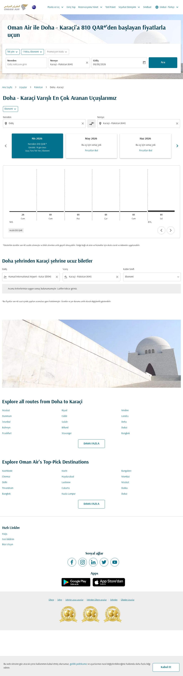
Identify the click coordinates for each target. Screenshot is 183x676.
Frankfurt (7, 433)
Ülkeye (51, 600)
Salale (65, 422)
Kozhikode (7, 471)
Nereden (11, 60)
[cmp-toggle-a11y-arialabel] (91, 123)
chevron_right (171, 230)
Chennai (6, 476)
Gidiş (96, 60)
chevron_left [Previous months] (6, 146)
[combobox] (26, 64)
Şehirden (113, 600)
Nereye (54, 60)
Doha (124, 422)
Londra (124, 416)
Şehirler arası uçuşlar (74, 600)
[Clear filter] (57, 277)
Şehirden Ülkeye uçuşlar (97, 600)
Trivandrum (7, 488)
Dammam (7, 416)
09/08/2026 (99, 64)
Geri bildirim (8, 539)
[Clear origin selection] (83, 123)
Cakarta (66, 488)
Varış (65, 269)
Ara (163, 62)
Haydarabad (68, 476)
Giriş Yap (71, 7)
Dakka (124, 488)
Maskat (6, 410)
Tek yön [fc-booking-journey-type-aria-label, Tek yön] (10, 51)
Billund (65, 427)
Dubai (124, 427)
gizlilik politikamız (78, 664)
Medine (125, 410)
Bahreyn (6, 427)
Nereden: (7, 117)
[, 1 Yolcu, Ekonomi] (31, 52)
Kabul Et (166, 667)
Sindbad (147, 7)
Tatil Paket (110, 7)
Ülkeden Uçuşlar (127, 600)
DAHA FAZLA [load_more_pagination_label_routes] (91, 443)
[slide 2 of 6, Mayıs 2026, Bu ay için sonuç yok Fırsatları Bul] (91, 146)
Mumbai (125, 476)
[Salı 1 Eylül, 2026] (161, 211)
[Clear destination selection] (177, 123)
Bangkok (125, 433)
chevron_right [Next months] (177, 146)
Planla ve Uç (56, 7)
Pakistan (38, 87)
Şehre (59, 600)
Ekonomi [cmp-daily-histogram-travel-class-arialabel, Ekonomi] (8, 109)
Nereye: (101, 117)
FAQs (4, 534)
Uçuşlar (23, 87)
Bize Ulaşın (7, 544)
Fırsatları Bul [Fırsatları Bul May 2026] (91, 150)
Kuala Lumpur (69, 494)
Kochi (64, 471)
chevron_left (161, 230)
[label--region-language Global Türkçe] (167, 7)
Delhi (4, 482)
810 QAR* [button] (93, 28)
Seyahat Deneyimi (130, 7)
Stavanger (67, 433)
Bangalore (126, 471)
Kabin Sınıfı (128, 269)
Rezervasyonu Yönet (91, 7)
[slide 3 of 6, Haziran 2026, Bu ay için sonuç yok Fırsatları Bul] (145, 146)
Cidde (64, 416)
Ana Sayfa (7, 87)
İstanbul (6, 422)
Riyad (64, 410)
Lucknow (66, 482)
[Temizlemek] (87, 62)
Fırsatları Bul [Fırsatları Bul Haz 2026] (145, 150)
